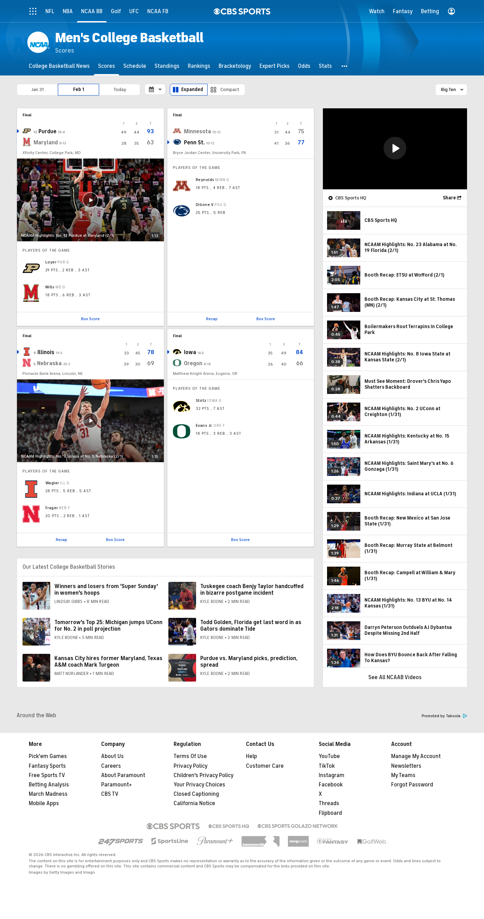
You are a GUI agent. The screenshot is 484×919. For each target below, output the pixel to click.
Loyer (50, 262)
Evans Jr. (204, 425)
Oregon (193, 363)
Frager (51, 508)
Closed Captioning (196, 794)
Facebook (331, 784)
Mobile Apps (44, 803)
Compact (229, 89)
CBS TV (109, 794)
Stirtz (201, 400)
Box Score (90, 318)
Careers (111, 766)
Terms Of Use (190, 756)
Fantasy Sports (47, 766)
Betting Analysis (49, 784)
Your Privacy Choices (199, 784)
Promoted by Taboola (444, 716)
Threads (329, 803)
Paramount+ (116, 784)
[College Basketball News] (59, 65)
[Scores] (106, 65)
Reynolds (205, 180)
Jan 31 (37, 89)
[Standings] (167, 65)
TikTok (327, 766)
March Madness (48, 794)
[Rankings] (199, 65)
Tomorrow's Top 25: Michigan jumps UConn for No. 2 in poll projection (108, 625)
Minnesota (197, 131)
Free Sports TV (47, 775)
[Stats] (325, 65)
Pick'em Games (48, 756)
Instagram (331, 775)
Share (449, 198)
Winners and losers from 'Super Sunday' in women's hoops (106, 589)
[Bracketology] (234, 65)
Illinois (45, 352)
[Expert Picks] (274, 65)
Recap (212, 318)
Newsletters (406, 766)
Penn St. (194, 142)
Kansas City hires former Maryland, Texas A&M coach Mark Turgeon (108, 661)
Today (119, 89)
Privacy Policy (191, 766)
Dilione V (205, 204)
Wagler (52, 483)
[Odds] (304, 65)
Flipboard (330, 813)
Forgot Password (412, 784)
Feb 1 (78, 89)
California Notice (194, 803)
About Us (112, 756)
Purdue (47, 131)
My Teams (403, 775)
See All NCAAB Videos (395, 677)
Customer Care (265, 766)
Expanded (192, 89)
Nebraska (49, 363)
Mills (49, 287)
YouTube (329, 756)
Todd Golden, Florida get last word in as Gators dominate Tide (250, 625)
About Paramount (123, 775)
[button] (344, 65)
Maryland (46, 142)
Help (251, 756)
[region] (395, 148)
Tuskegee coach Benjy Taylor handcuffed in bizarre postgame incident (251, 589)
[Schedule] (134, 65)
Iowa (190, 352)
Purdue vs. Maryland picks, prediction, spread (249, 661)
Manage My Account (416, 756)
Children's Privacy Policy (204, 775)
